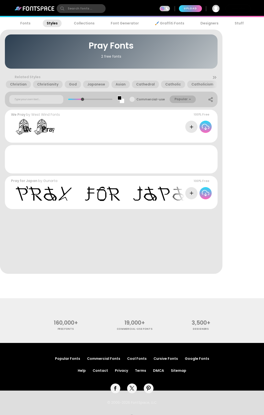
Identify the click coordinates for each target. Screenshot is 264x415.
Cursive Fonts (166, 358)
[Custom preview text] (36, 99)
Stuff (239, 23)
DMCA (158, 370)
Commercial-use (150, 99)
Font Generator (125, 23)
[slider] (82, 99)
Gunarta (50, 180)
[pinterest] (149, 388)
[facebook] (115, 388)
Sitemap (178, 370)
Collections (84, 23)
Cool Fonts (137, 358)
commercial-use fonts (135, 329)
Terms (140, 370)
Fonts (25, 23)
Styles (52, 23)
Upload (190, 8)
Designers (209, 23)
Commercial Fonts (103, 358)
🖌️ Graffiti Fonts (169, 23)
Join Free (238, 8)
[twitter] (132, 388)
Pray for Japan (24, 180)
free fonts (66, 329)
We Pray (18, 114)
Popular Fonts (67, 358)
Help (82, 370)
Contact (100, 370)
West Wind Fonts (45, 114)
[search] (81, 8)
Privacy (121, 370)
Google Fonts (197, 358)
